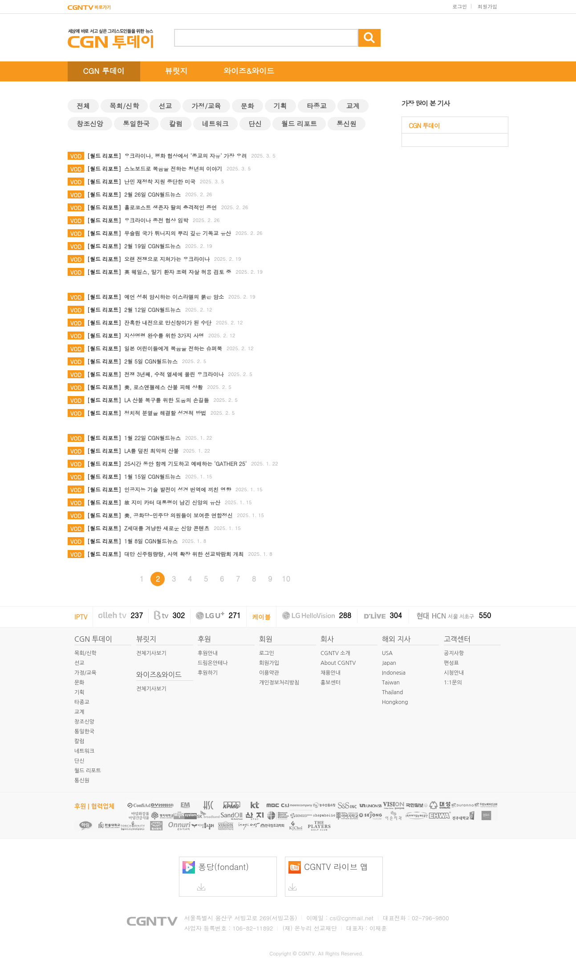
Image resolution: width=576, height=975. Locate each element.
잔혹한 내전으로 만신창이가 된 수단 (167, 322)
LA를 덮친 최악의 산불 (151, 450)
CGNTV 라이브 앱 (328, 875)
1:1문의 (453, 682)
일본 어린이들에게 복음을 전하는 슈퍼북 (173, 348)
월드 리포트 (299, 123)
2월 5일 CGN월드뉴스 (151, 361)
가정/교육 (206, 105)
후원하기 (208, 673)
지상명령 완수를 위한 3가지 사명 (164, 335)
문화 (247, 105)
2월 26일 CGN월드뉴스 (152, 194)
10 (286, 579)
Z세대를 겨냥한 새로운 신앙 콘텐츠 (166, 528)
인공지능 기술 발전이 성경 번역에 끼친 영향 (177, 489)
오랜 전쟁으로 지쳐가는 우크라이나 (167, 259)
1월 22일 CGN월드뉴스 (152, 437)
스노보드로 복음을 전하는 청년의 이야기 (173, 168)
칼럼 (176, 123)
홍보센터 (330, 682)
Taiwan (391, 682)
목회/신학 (124, 105)
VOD (75, 156)
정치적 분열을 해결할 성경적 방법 (165, 413)
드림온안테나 (213, 663)
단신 (255, 123)
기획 (280, 105)
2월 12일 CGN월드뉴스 (152, 309)
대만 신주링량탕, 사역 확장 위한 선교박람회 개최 (184, 554)
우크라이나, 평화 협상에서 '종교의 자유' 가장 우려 (185, 155)
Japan (389, 663)
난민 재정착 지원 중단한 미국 (159, 181)
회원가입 (487, 6)
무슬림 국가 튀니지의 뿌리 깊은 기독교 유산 (177, 233)
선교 (165, 105)
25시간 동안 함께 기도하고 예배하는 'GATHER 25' (185, 463)
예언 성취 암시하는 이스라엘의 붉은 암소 (174, 296)
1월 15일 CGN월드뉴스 (152, 476)
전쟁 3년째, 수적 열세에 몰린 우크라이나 (174, 374)
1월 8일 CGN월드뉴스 (151, 541)
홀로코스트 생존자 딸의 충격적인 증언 (170, 207)
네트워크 (215, 123)
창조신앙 (90, 123)
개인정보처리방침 (279, 682)
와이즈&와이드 (248, 70)
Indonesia (394, 673)
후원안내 (208, 653)
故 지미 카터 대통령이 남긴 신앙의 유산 (172, 502)
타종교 (317, 105)
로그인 (459, 6)
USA (387, 653)
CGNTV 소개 (335, 653)
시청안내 (454, 673)
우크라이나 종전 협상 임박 (156, 220)
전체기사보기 (151, 653)
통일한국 (136, 123)
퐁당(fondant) (216, 875)
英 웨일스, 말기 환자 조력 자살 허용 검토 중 (177, 271)
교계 (353, 105)
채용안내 (330, 673)
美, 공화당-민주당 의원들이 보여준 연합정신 (178, 515)
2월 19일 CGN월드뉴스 (152, 246)
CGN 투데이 (104, 70)
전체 (83, 105)
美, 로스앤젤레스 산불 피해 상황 (163, 387)
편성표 (451, 663)
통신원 (347, 123)
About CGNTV (338, 663)
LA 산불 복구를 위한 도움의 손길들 (166, 400)
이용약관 (269, 673)
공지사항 (454, 653)
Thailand (392, 692)
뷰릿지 (176, 70)
